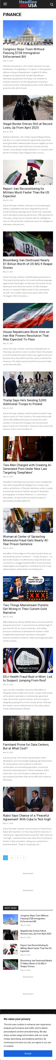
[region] (28, 1037)
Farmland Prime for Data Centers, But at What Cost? (26, 746)
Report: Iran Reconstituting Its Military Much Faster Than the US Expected (26, 192)
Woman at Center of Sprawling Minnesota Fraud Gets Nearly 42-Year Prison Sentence (26, 540)
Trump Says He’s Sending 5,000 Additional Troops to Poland (24, 402)
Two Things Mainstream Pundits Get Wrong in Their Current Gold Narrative (25, 608)
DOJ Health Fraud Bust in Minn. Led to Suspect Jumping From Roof (27, 678)
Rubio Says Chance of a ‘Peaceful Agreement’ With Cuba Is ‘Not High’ (27, 817)
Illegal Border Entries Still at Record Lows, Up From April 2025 (27, 125)
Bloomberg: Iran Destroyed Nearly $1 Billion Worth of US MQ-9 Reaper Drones (28, 263)
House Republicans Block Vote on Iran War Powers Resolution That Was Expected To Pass (26, 335)
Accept (28, 1053)
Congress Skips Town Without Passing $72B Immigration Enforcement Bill (24, 52)
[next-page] (23, 857)
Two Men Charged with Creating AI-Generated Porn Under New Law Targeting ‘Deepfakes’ (27, 468)
